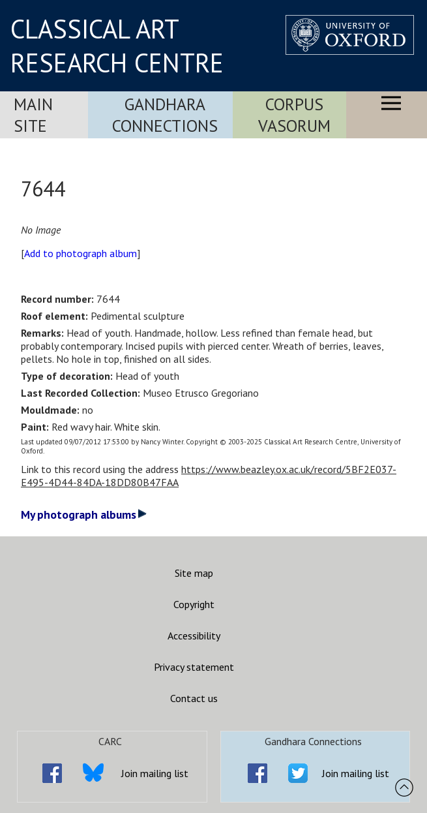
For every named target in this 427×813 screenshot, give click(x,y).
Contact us (194, 698)
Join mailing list (154, 773)
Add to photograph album (80, 253)
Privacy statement (194, 666)
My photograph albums (84, 514)
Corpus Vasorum (294, 114)
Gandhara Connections (165, 114)
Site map (194, 572)
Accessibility (194, 635)
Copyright (193, 604)
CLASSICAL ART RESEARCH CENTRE (117, 46)
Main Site (33, 114)
